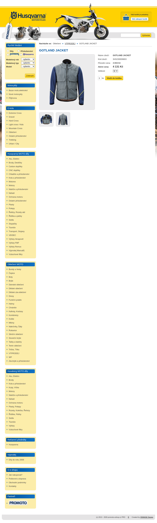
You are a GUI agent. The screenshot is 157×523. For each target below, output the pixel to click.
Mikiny (11, 323)
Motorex (12, 182)
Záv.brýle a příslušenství (19, 361)
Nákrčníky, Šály (15, 327)
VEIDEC (12, 235)
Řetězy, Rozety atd (17, 212)
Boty (11, 277)
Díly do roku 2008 (16, 460)
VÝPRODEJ (14, 353)
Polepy (12, 208)
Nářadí (12, 193)
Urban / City (14, 144)
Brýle (11, 281)
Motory (12, 185)
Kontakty (12, 486)
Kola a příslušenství (17, 178)
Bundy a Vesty (15, 269)
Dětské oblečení (16, 288)
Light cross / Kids (16, 125)
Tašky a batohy (15, 342)
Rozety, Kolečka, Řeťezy (19, 410)
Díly (10, 51)
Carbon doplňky (15, 166)
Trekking (12, 140)
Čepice (12, 273)
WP (10, 357)
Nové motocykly (15, 94)
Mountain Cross (15, 128)
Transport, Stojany (17, 231)
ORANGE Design (146, 517)
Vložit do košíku (114, 78)
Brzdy (11, 380)
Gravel (11, 117)
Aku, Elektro (14, 159)
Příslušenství (25, 51)
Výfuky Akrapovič (16, 239)
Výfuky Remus (15, 247)
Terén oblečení (15, 346)
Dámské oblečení (16, 285)
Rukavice (13, 330)
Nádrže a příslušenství (18, 189)
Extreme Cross (15, 113)
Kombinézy (13, 315)
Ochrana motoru (16, 197)
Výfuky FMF (14, 243)
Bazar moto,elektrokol (18, 90)
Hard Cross (14, 121)
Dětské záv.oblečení (17, 292)
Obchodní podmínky (17, 483)
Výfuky (12, 426)
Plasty (11, 205)
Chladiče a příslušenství (19, 174)
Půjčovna (13, 98)
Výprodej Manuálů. (17, 250)
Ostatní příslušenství (17, 136)
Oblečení (13, 132)
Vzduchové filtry (15, 254)
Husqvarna (13, 445)
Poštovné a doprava (17, 479)
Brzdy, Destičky (15, 163)
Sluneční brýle (15, 338)
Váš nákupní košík (139, 19)
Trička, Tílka (14, 350)
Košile (11, 319)
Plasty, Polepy (15, 407)
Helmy (11, 304)
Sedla (11, 220)
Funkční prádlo (15, 300)
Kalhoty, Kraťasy (16, 311)
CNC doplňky (14, 170)
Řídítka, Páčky (15, 414)
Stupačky (13, 224)
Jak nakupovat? (15, 475)
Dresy (11, 296)
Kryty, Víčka (14, 387)
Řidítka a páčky (15, 216)
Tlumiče (12, 228)
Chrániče (13, 308)
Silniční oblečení (16, 334)
